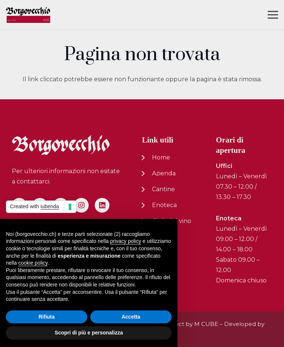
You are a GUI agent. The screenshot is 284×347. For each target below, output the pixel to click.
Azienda (164, 173)
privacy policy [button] (125, 241)
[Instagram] (81, 205)
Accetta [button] (131, 317)
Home (161, 157)
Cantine (163, 189)
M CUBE (206, 323)
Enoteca (164, 205)
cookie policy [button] (32, 263)
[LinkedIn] (102, 205)
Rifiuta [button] (46, 317)
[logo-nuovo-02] (28, 15)
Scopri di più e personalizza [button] (89, 333)
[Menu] (273, 15)
